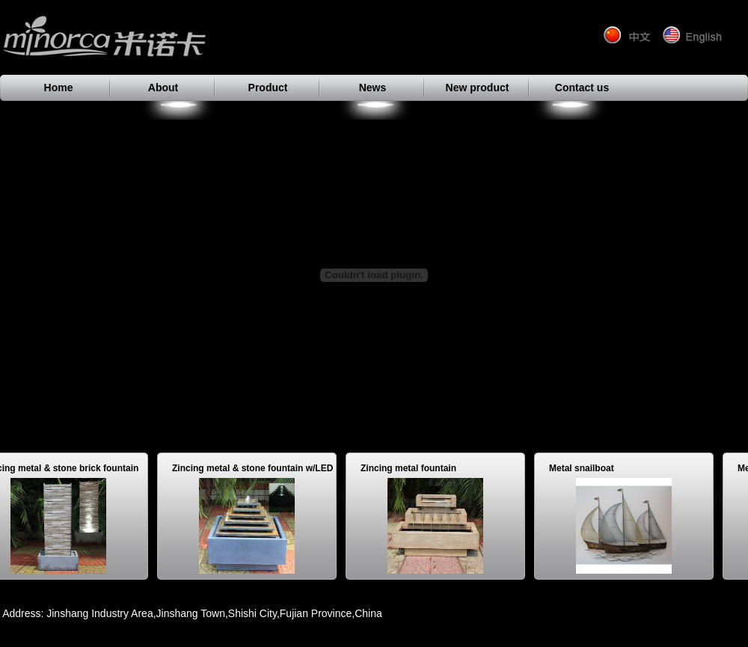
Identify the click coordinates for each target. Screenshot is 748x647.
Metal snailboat (584, 468)
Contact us (582, 87)
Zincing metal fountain (411, 468)
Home (58, 87)
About (163, 87)
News (373, 87)
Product (268, 87)
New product (477, 87)
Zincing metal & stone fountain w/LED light (255, 470)
